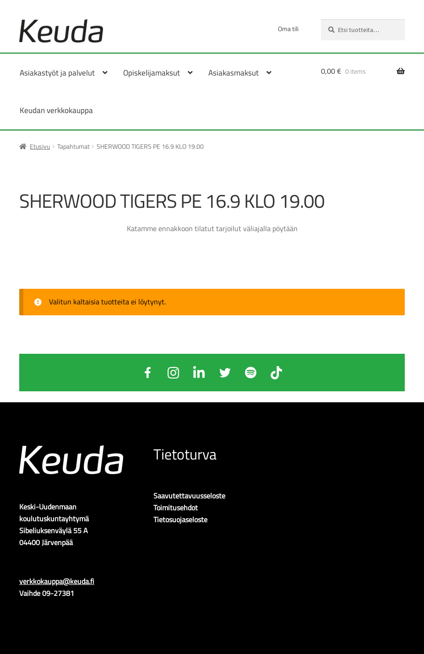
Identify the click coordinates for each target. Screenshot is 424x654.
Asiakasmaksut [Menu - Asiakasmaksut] (233, 73)
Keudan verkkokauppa (56, 110)
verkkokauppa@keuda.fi (56, 581)
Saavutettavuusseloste (189, 495)
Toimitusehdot (175, 507)
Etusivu (40, 146)
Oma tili (288, 28)
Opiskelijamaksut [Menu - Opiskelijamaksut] (151, 73)
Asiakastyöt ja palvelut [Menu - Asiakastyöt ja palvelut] (57, 73)
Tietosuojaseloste (180, 519)
